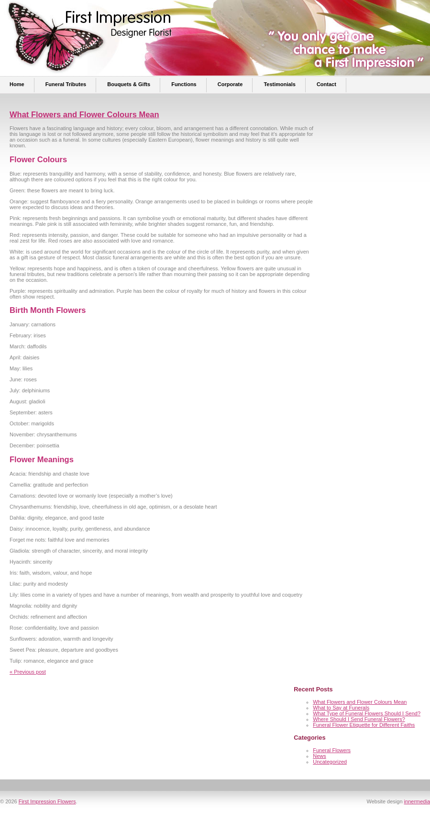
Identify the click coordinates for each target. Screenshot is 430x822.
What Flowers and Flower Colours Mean (84, 114)
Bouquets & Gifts (128, 84)
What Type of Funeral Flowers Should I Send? (366, 713)
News (319, 756)
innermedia (417, 801)
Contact (326, 84)
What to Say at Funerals (341, 708)
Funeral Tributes (66, 84)
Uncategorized (330, 762)
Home (17, 84)
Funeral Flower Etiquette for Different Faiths (364, 725)
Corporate (230, 84)
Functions (184, 84)
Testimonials (279, 84)
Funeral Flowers (332, 750)
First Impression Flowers (47, 801)
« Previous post (28, 672)
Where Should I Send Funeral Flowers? (359, 719)
